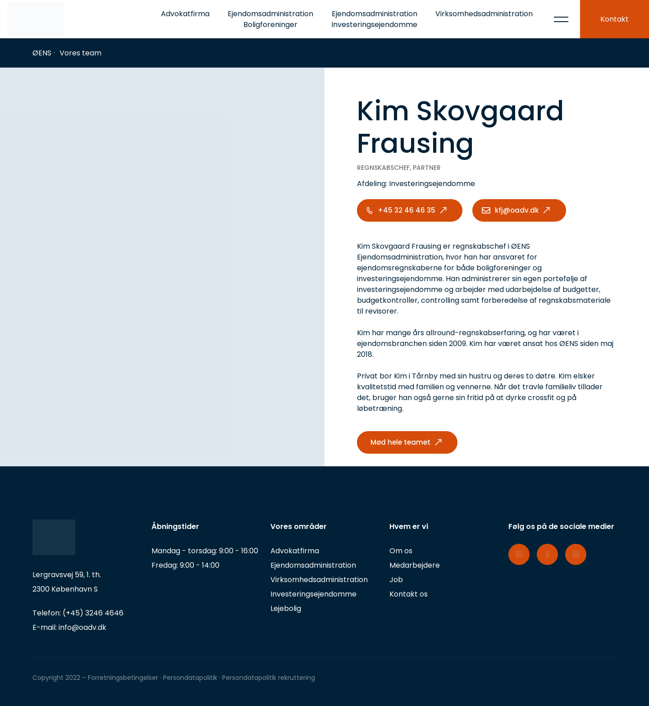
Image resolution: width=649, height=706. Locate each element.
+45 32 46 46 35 (406, 210)
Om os (400, 551)
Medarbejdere (414, 565)
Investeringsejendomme (313, 594)
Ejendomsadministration (313, 565)
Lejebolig (285, 608)
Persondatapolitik (191, 677)
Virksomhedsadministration (484, 14)
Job (396, 579)
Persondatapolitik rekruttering (268, 677)
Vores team (80, 53)
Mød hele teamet (400, 442)
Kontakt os (408, 594)
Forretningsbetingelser (123, 677)
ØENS (41, 53)
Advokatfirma (185, 14)
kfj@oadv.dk (517, 210)
